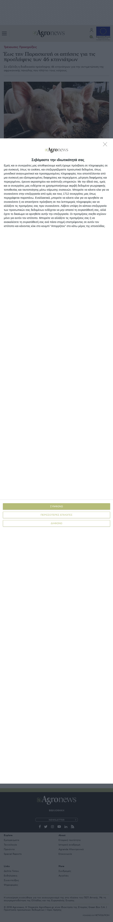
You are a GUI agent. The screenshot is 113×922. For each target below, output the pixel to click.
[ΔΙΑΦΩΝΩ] (106, 145)
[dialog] (56, 461)
